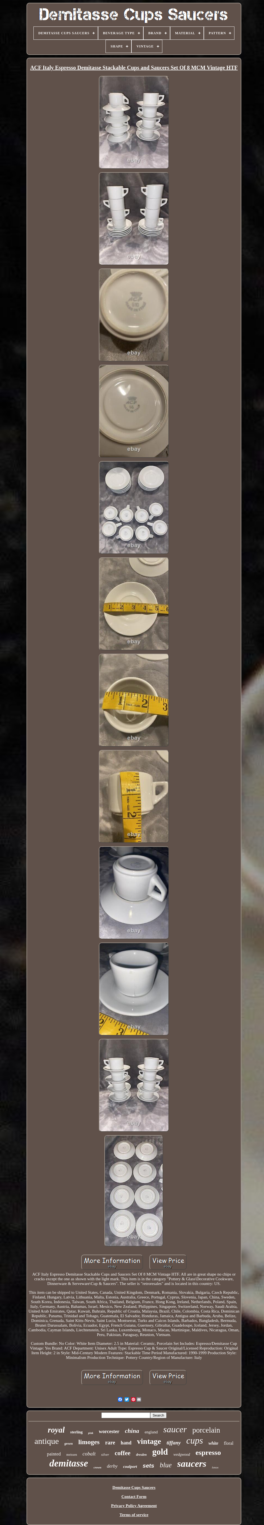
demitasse (68, 1463)
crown (97, 1467)
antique (47, 1441)
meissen (71, 1455)
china (132, 1430)
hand (126, 1443)
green (68, 1443)
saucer (175, 1429)
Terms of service (134, 1515)
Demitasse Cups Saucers (133, 1487)
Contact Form (134, 1496)
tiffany (174, 1443)
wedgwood (181, 1454)
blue (166, 1465)
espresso (208, 1453)
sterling (76, 1432)
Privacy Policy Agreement (134, 1505)
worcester (109, 1431)
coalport (130, 1466)
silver (105, 1454)
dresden (141, 1455)
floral (229, 1443)
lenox (215, 1467)
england (151, 1432)
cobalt (89, 1454)
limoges (88, 1442)
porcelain (206, 1430)
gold (160, 1452)
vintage (149, 1441)
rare (110, 1442)
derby (112, 1466)
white (213, 1443)
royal (56, 1429)
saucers (192, 1464)
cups (194, 1441)
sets (148, 1465)
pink (90, 1432)
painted (54, 1454)
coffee (122, 1453)
